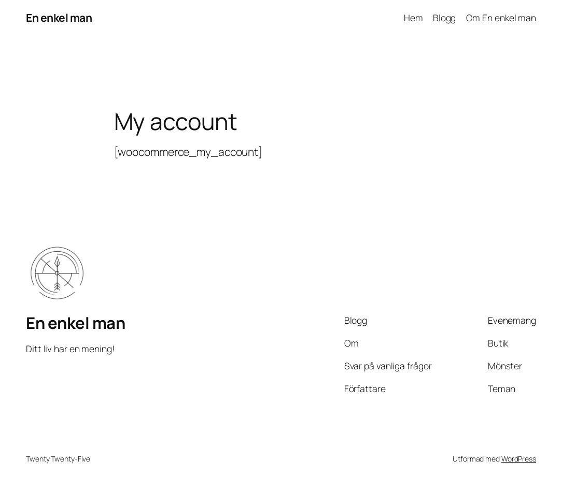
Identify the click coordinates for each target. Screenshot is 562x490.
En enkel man (59, 17)
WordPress (518, 459)
